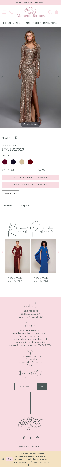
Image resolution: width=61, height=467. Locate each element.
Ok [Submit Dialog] (9, 459)
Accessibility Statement (30, 362)
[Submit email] (42, 386)
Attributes (10, 193)
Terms (30, 365)
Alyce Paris (23, 22)
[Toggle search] (50, 12)
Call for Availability (30, 185)
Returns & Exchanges (30, 356)
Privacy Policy (30, 359)
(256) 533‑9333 (30, 311)
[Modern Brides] (30, 12)
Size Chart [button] (42, 170)
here (30, 465)
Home (7, 22)
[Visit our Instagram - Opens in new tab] (30, 438)
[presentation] (17, 256)
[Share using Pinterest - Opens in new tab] (16, 138)
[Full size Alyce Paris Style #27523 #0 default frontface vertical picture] (30, 77)
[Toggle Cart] (56, 12)
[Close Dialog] (3, 459)
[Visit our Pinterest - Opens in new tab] (37, 438)
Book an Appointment (31, 177)
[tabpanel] (30, 77)
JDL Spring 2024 (46, 22)
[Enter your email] (30, 386)
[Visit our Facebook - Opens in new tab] (23, 438)
